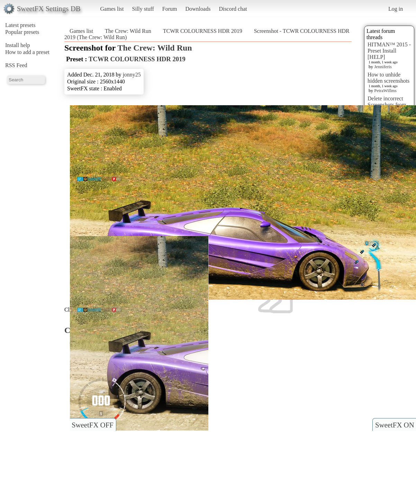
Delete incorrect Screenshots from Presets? (387, 105)
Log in (395, 9)
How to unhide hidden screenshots (388, 78)
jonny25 (132, 75)
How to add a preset (27, 52)
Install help (17, 45)
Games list (112, 9)
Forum (169, 9)
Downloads (197, 9)
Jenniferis (383, 66)
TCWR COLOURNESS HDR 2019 (202, 31)
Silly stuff (143, 9)
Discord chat (233, 9)
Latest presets (20, 25)
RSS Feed (16, 65)
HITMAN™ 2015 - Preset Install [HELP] (389, 51)
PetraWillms (385, 90)
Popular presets (22, 32)
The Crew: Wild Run (128, 31)
